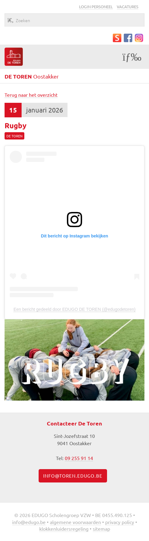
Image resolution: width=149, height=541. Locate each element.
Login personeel (96, 6)
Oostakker (32, 76)
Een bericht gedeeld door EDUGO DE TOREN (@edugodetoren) (74, 309)
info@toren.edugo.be (72, 476)
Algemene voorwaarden (75, 522)
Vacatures (127, 6)
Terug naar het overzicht (31, 95)
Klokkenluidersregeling (63, 529)
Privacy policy (119, 522)
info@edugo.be (29, 522)
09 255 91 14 (79, 458)
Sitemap (101, 529)
